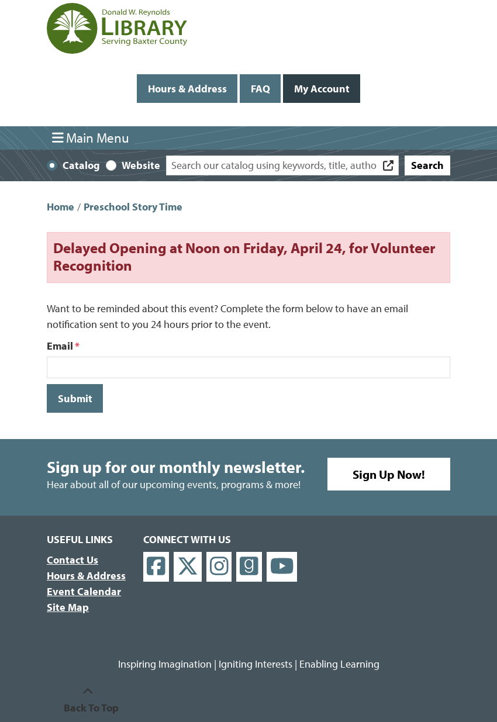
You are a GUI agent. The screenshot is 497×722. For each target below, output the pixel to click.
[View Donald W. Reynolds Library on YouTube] (282, 567)
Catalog (81, 165)
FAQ (260, 88)
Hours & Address (187, 88)
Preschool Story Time (133, 206)
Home (60, 206)
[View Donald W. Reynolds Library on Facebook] (156, 567)
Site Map (68, 607)
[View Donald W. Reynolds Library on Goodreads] (249, 567)
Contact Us (72, 559)
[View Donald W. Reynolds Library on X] (188, 567)
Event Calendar (84, 591)
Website (141, 165)
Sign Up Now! (389, 474)
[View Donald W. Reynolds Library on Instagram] (219, 567)
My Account (322, 88)
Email (60, 346)
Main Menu (91, 137)
